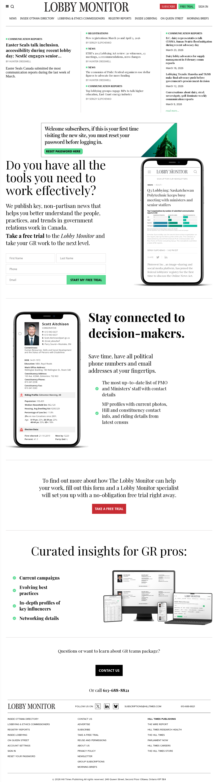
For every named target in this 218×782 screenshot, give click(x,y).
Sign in (12, 750)
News (13, 18)
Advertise (84, 724)
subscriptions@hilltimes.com (143, 706)
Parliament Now (158, 740)
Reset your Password (21, 756)
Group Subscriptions (91, 761)
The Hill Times (156, 734)
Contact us (109, 670)
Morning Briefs (198, 18)
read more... (172, 110)
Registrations (98, 33)
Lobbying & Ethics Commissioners (81, 18)
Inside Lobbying (146, 18)
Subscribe (168, 6)
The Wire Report (158, 724)
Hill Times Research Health (165, 729)
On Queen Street (172, 18)
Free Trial (186, 6)
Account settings (19, 745)
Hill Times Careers (159, 745)
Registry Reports (119, 18)
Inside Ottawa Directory (37, 18)
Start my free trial (86, 280)
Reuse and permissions (92, 740)
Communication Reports (25, 39)
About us (83, 745)
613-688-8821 (188, 706)
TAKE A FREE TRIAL (109, 509)
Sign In (203, 6)
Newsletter (85, 756)
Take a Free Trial (88, 734)
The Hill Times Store (160, 750)
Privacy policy (87, 750)
